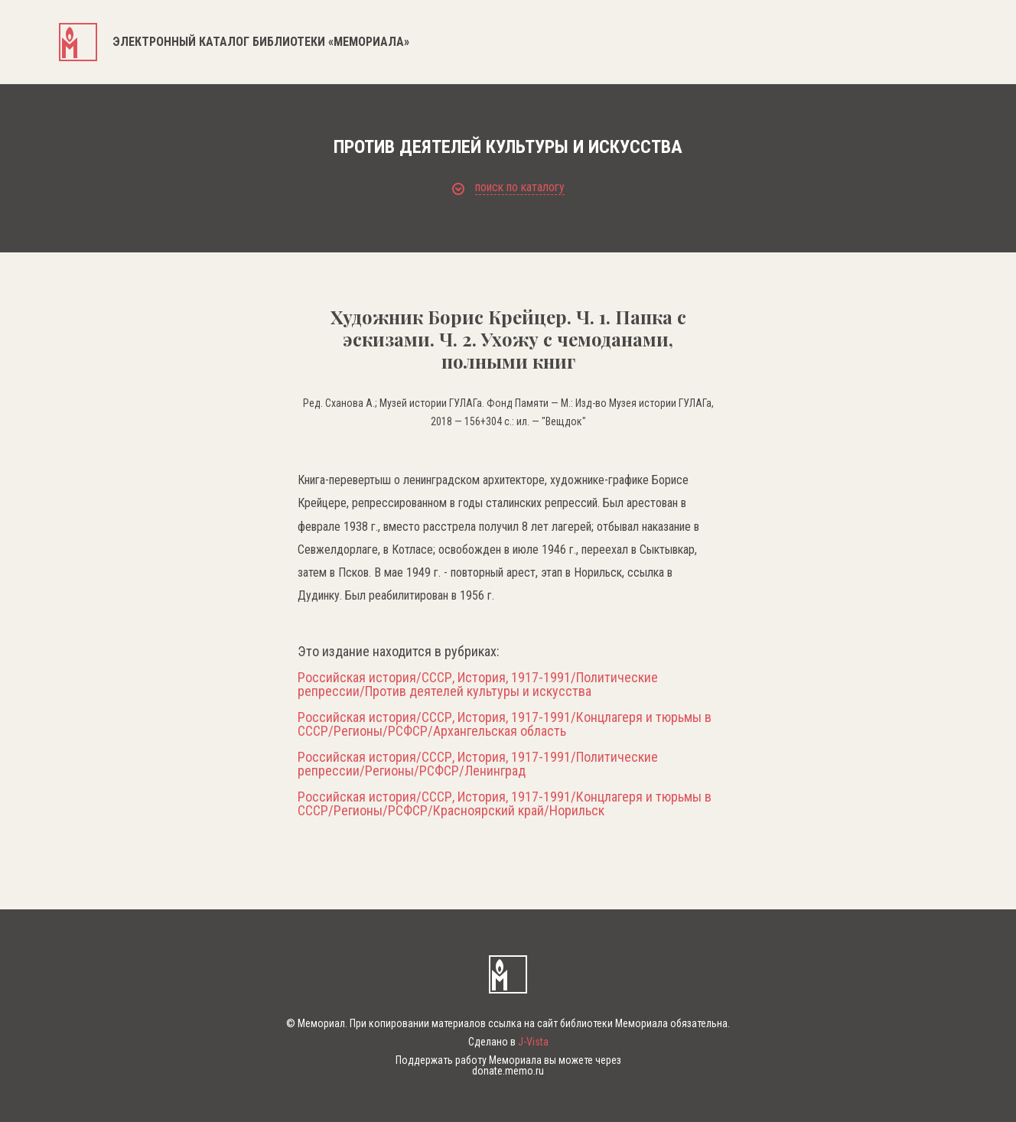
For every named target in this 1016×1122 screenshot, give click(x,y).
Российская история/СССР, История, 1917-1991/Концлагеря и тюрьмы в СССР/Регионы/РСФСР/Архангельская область (505, 724)
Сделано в (508, 1041)
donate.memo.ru (508, 1070)
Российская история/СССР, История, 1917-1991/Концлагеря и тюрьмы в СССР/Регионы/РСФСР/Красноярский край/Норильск (505, 804)
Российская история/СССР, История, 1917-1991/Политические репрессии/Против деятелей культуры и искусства (478, 684)
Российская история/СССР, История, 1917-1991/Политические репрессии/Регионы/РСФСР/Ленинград (478, 764)
